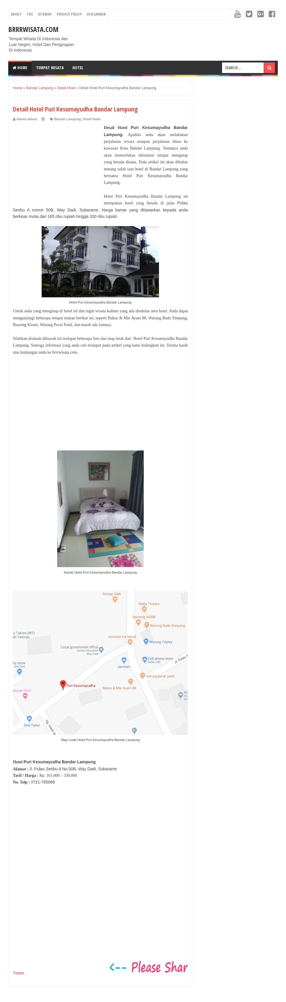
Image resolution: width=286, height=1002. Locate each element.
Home (20, 67)
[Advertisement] (57, 161)
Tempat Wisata (50, 67)
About (16, 14)
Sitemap (45, 14)
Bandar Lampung (67, 119)
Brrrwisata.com (33, 29)
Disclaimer (96, 14)
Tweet (18, 973)
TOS (30, 14)
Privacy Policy (69, 14)
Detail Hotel (92, 119)
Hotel (77, 67)
